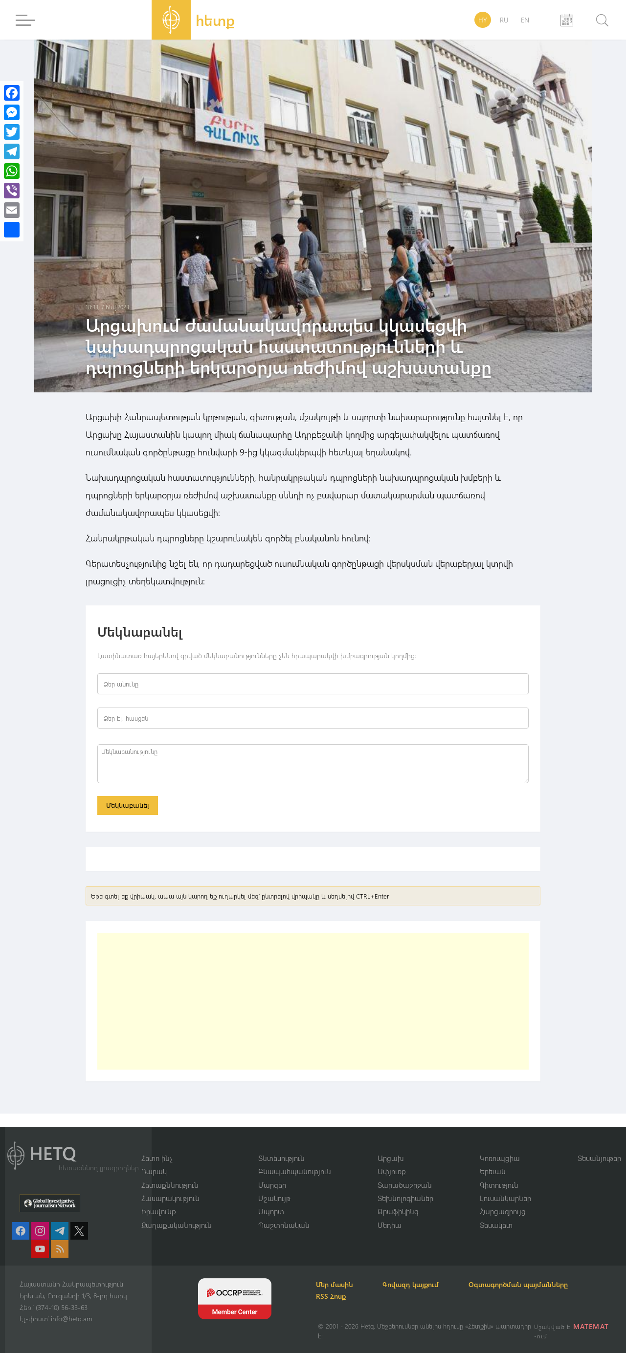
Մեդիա (390, 1225)
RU (504, 19)
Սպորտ (271, 1211)
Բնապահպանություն (294, 1171)
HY (482, 19)
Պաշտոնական (284, 1225)
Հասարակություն (170, 1198)
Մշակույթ (274, 1198)
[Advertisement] (313, 1002)
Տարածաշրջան (405, 1184)
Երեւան (493, 1171)
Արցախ (391, 1157)
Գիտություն (499, 1184)
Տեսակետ (496, 1225)
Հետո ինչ (157, 1157)
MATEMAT (591, 1326)
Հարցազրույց (503, 1211)
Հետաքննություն (170, 1184)
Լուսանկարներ (505, 1198)
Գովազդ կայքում (414, 1284)
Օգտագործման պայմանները (523, 1284)
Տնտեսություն (281, 1157)
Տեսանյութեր (599, 1157)
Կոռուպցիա (500, 1157)
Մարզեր (272, 1184)
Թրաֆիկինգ (398, 1211)
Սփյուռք (392, 1171)
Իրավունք (158, 1211)
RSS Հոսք (333, 1296)
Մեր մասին (336, 1284)
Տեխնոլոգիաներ (405, 1198)
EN (525, 19)
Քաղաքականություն (176, 1225)
